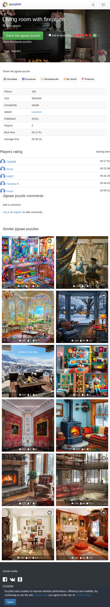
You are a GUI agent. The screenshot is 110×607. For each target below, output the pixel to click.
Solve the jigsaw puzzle (23, 36)
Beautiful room (28, 297)
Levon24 (37, 111)
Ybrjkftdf (11, 161)
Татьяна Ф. (12, 183)
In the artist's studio (82, 243)
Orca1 (9, 169)
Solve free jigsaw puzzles (17, 41)
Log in (6, 212)
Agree (10, 602)
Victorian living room (82, 514)
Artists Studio (28, 243)
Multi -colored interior (82, 352)
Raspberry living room (28, 406)
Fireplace (28, 460)
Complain (8, 586)
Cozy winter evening (82, 297)
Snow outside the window (82, 460)
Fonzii (9, 191)
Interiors (16, 51)
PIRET (10, 176)
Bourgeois (82, 406)
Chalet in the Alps (28, 352)
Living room (28, 514)
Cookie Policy (83, 595)
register (17, 212)
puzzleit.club (41, 595)
